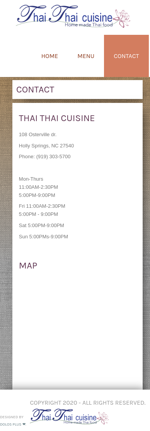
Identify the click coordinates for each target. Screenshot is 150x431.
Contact (126, 56)
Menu (85, 56)
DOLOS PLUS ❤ (13, 424)
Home (49, 56)
